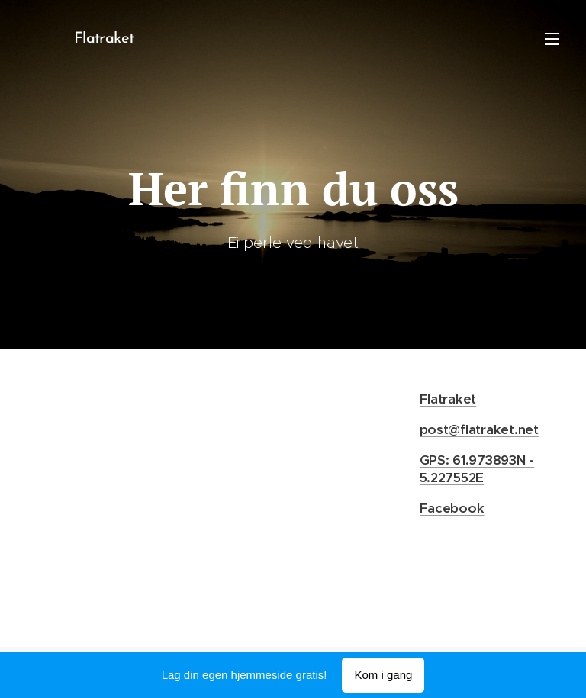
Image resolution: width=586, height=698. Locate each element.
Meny (552, 39)
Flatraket (448, 398)
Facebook (452, 508)
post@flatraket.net (479, 428)
